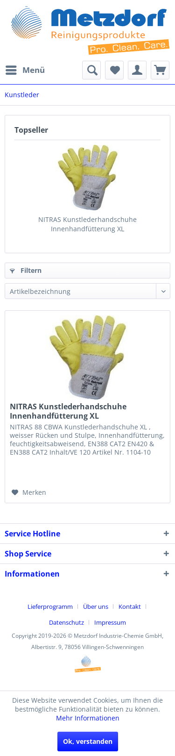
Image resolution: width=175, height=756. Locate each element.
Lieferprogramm (50, 606)
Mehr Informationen (87, 717)
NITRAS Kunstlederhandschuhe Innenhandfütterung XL (87, 224)
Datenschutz (66, 622)
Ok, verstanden (87, 741)
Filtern (26, 270)
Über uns (95, 606)
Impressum (110, 622)
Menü (25, 69)
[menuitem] (24, 70)
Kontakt (130, 606)
